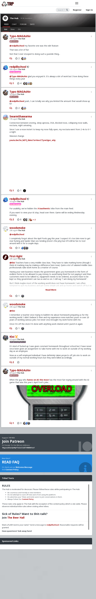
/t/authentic (43, 208)
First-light (16, 256)
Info (32, 24)
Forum (23, 24)
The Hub (14, 18)
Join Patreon (13, 441)
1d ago (12, 94)
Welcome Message (24, 467)
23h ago (13, 230)
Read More (51, 289)
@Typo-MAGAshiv (18, 76)
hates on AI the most (38, 379)
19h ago (13, 39)
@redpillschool (17, 45)
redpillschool (18, 67)
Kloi (12, 337)
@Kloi (12, 262)
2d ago (12, 373)
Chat (14, 24)
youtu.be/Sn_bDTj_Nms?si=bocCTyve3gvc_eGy (33, 140)
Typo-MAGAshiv (20, 36)
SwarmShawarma (21, 116)
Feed (6, 24)
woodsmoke (17, 228)
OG (19, 29)
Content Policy (12, 469)
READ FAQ (10, 462)
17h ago (13, 119)
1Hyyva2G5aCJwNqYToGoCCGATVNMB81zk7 (18, 448)
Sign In (89, 10)
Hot (5, 29)
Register (77, 10)
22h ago (13, 69)
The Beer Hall (15, 517)
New (13, 29)
